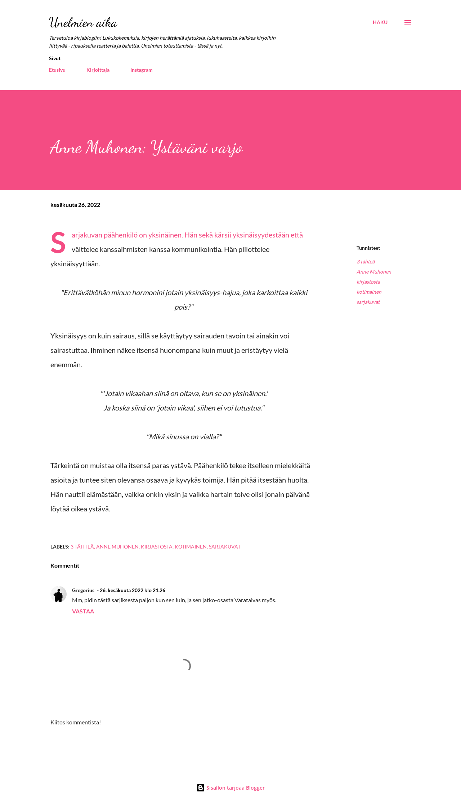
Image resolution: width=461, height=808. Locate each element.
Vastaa (83, 611)
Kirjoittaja (97, 70)
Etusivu (57, 70)
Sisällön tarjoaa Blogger (230, 787)
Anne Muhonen (374, 271)
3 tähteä (366, 261)
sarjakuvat (368, 302)
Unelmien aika (83, 22)
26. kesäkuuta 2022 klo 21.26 (132, 590)
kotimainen (369, 292)
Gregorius (83, 590)
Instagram (141, 70)
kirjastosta (368, 282)
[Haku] (380, 22)
